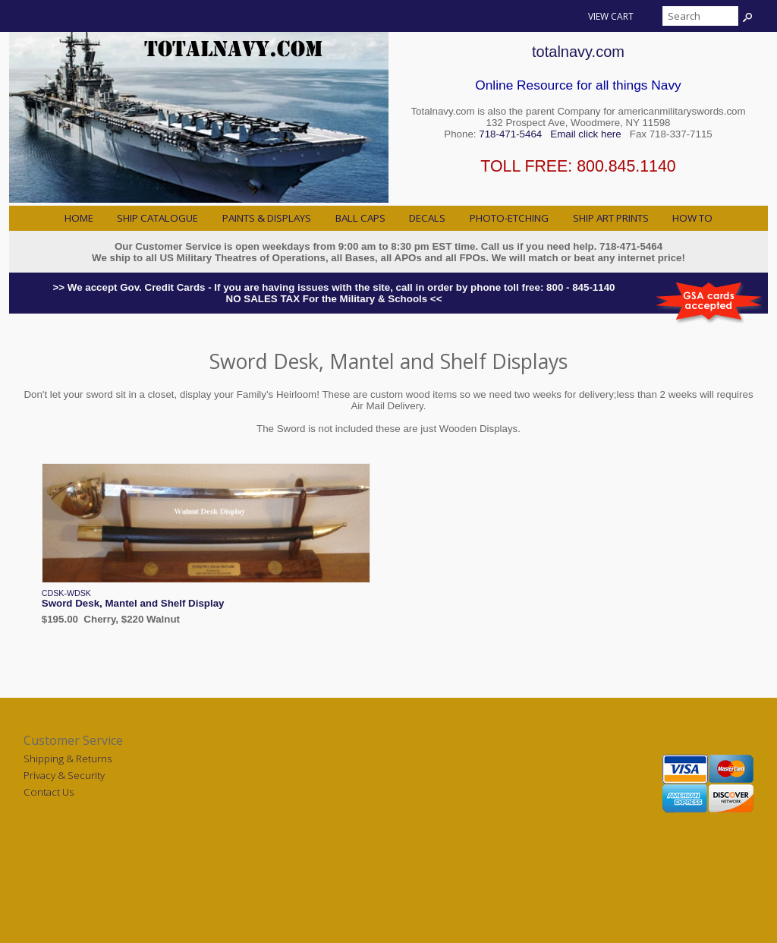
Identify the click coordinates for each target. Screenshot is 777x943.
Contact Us (49, 792)
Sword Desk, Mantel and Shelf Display (133, 603)
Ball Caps (360, 218)
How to (692, 218)
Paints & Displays (266, 218)
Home (78, 218)
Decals (427, 218)
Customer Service (73, 740)
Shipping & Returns (68, 758)
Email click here (585, 134)
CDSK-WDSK (66, 593)
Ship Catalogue (157, 218)
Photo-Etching (509, 218)
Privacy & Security (64, 775)
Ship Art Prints (611, 218)
